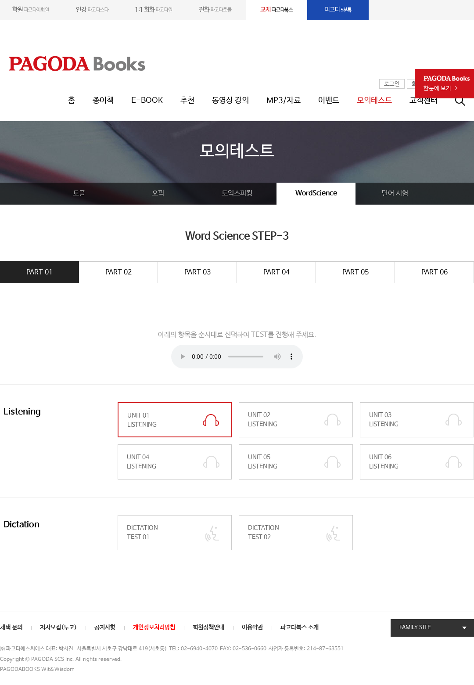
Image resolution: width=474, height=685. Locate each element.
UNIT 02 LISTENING (262, 419)
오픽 (158, 193)
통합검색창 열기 (464, 100)
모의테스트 (374, 100)
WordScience (316, 193)
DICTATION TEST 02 (263, 532)
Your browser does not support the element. (237, 356)
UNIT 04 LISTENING (141, 462)
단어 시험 (395, 193)
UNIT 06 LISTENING (384, 462)
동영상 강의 (230, 100)
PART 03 (197, 272)
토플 (79, 193)
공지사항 (104, 627)
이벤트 (328, 100)
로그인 (392, 84)
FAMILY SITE (415, 627)
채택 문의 (11, 627)
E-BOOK (147, 100)
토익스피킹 (237, 193)
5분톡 (338, 9)
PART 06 (434, 272)
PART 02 (118, 272)
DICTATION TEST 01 (142, 532)
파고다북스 (276, 9)
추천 (187, 100)
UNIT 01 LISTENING (142, 420)
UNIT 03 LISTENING (384, 419)
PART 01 (39, 272)
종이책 (103, 100)
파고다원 (153, 9)
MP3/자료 (283, 100)
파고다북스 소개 (299, 627)
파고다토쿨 (215, 9)
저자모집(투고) (58, 627)
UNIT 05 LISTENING (262, 462)
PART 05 (355, 272)
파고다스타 (92, 9)
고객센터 (423, 100)
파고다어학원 (30, 9)
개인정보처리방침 (154, 627)
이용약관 (252, 627)
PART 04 (276, 272)
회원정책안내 (208, 627)
